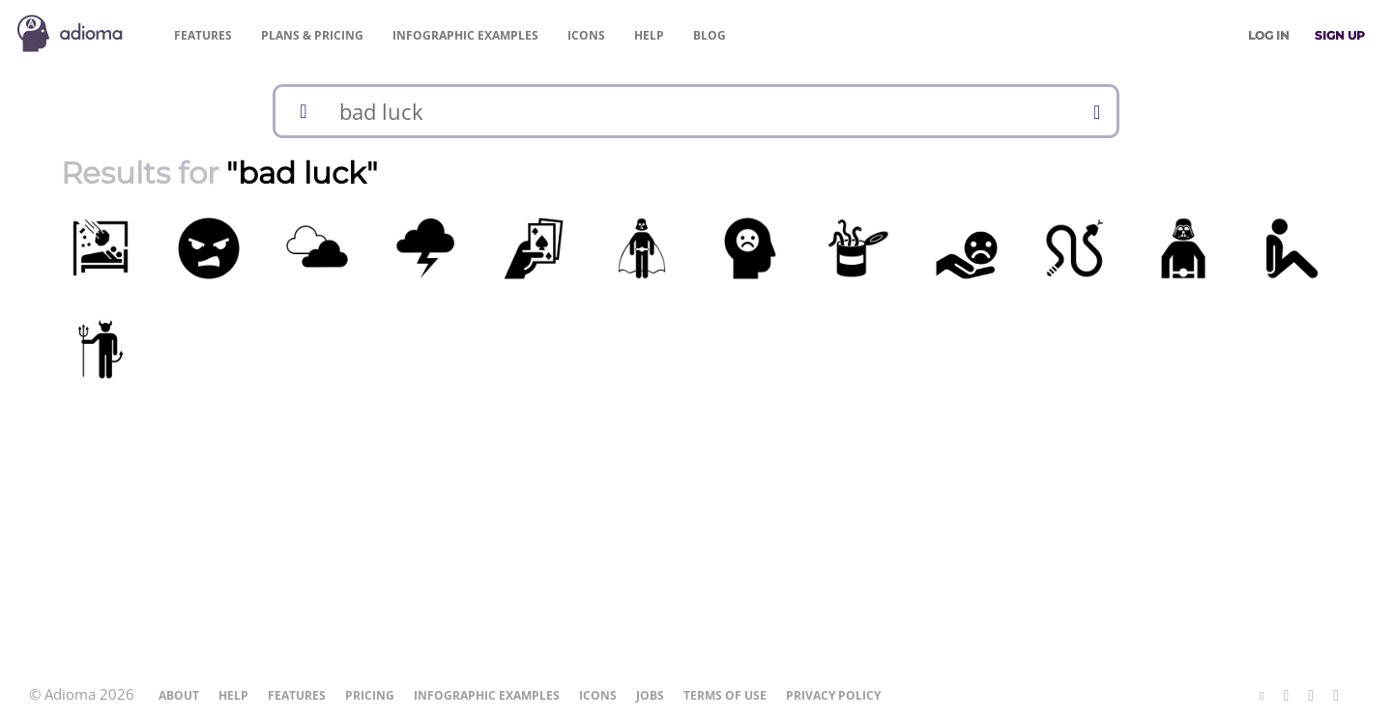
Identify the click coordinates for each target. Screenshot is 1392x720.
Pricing (312, 35)
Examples (465, 35)
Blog (709, 35)
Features (203, 35)
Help (649, 35)
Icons (586, 35)
